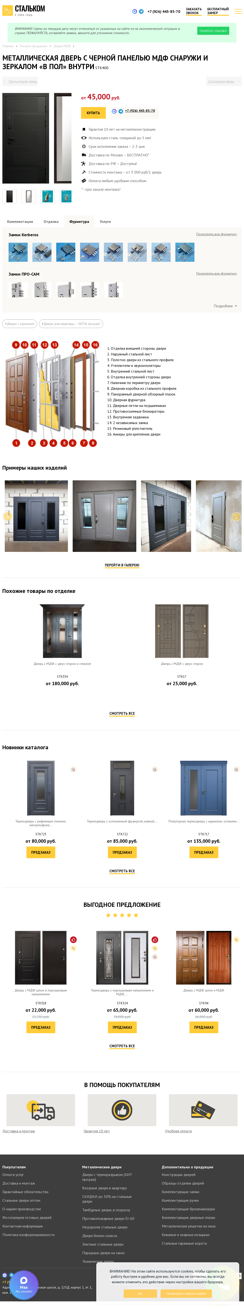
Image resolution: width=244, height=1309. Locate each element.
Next (236, 531)
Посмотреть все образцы (218, 234)
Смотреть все (122, 728)
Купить (93, 113)
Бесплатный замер (218, 11)
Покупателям (14, 1174)
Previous (7, 531)
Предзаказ (62, 710)
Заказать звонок (194, 11)
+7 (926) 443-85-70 (163, 11)
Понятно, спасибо (213, 31)
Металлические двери (102, 1174)
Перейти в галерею (122, 580)
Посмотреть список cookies (186, 1293)
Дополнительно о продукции (187, 1174)
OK (140, 1293)
